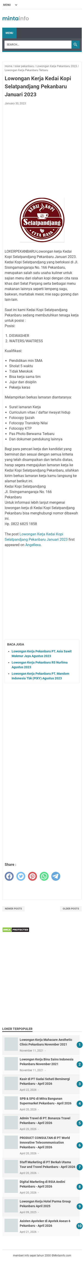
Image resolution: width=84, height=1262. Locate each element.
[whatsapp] (44, 876)
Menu (9, 33)
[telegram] (55, 876)
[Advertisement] (42, 152)
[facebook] (9, 876)
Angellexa (33, 545)
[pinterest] (32, 876)
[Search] (37, 45)
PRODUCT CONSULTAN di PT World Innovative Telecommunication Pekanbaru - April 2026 (45, 1142)
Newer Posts (13, 908)
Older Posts (71, 908)
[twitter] (20, 876)
